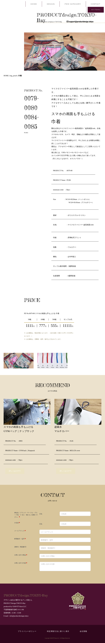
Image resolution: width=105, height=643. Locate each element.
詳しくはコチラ (15, 471)
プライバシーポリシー (27, 631)
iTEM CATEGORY (73, 4)
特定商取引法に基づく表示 (59, 631)
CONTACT (95, 4)
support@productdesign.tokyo (80, 21)
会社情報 (83, 631)
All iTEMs (95, 10)
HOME (33, 4)
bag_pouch (13, 76)
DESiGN (51, 4)
